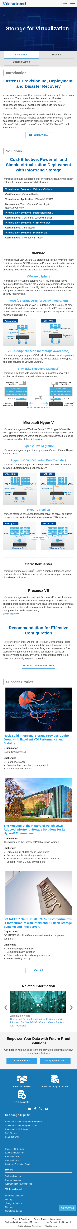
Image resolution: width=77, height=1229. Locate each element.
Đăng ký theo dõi (54, 1060)
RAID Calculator (22, 1096)
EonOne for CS (12, 1160)
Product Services (13, 1180)
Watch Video (38, 135)
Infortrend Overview (14, 1196)
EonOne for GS (12, 1156)
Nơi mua (9, 1207)
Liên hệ (8, 1199)
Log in (64, 3)
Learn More (9, 613)
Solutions (56, 54)
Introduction (21, 54)
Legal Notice (56, 1219)
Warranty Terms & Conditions (18, 1184)
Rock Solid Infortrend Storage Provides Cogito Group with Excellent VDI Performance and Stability (36, 739)
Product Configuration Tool (38, 665)
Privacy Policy (40, 1219)
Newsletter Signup (13, 1211)
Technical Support (13, 1176)
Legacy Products (50, 1222)
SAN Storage (11, 1133)
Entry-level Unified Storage (17, 1129)
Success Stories (21, 62)
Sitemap (65, 1222)
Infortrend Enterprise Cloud (17, 1164)
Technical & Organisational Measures (22, 1222)
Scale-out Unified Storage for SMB (21, 1125)
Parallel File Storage (14, 1149)
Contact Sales (22, 1060)
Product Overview (21, 1081)
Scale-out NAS (12, 1137)
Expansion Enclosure (15, 1153)
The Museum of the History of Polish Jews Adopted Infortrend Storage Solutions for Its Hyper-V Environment (34, 829)
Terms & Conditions (21, 1219)
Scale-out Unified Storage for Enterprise (23, 1121)
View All (38, 970)
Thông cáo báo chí (13, 1203)
